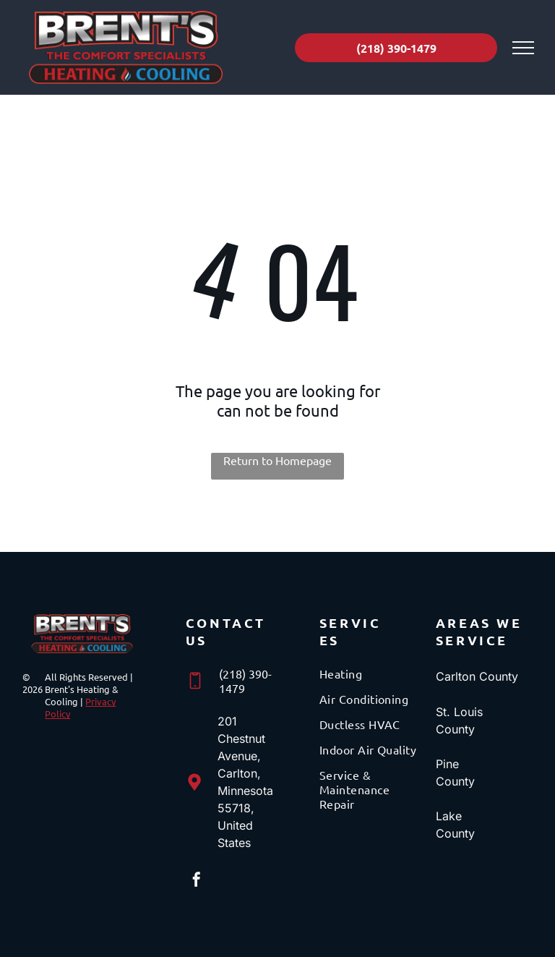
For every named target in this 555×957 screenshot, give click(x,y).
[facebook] (196, 881)
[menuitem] (371, 679)
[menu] (523, 48)
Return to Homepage (277, 460)
